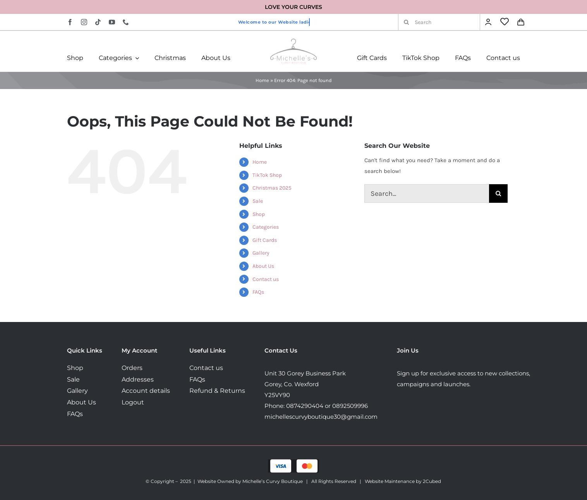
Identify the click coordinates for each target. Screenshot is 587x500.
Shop (258, 214)
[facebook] (70, 22)
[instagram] (84, 22)
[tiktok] (98, 22)
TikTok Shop (267, 175)
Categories (265, 227)
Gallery (260, 253)
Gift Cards (264, 240)
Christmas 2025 (272, 188)
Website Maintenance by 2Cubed (403, 481)
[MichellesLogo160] (293, 41)
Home (262, 80)
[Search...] (426, 193)
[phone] (126, 22)
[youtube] (112, 22)
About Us (263, 266)
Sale (257, 201)
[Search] (439, 22)
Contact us (265, 279)
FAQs (258, 292)
